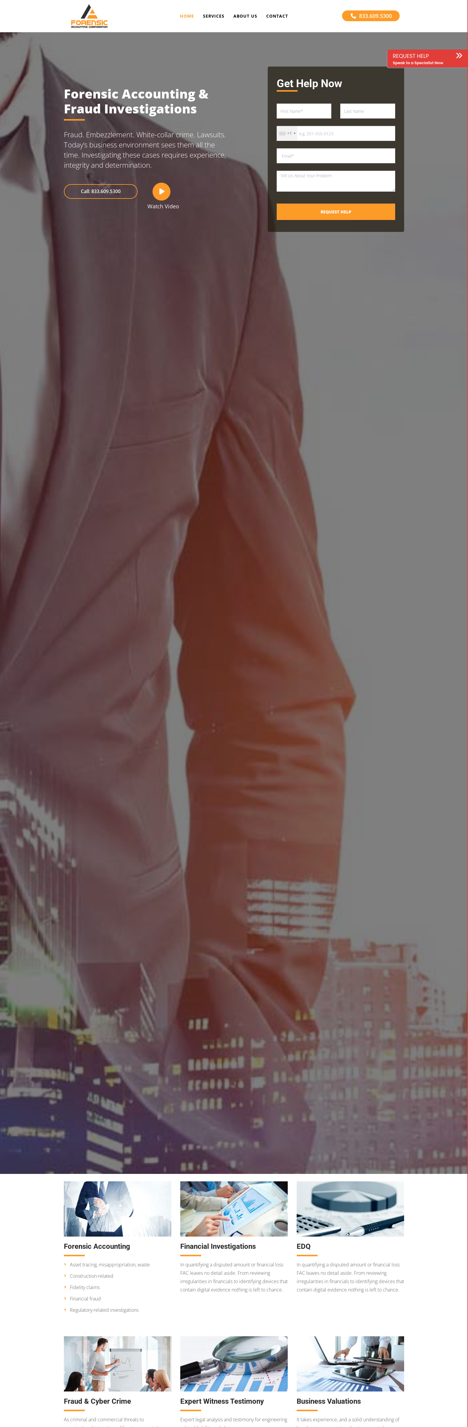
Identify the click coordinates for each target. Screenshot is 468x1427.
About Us (245, 16)
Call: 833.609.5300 (101, 191)
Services (213, 16)
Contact (277, 16)
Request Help (336, 212)
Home (187, 16)
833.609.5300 (371, 15)
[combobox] (287, 133)
